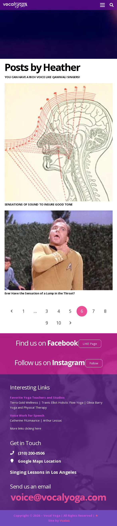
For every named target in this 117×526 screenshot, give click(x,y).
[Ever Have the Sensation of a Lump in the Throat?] (59, 213)
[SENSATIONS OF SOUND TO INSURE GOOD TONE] (59, 86)
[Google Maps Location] (14, 461)
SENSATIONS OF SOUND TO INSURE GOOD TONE (39, 204)
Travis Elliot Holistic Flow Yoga (62, 402)
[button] (111, 5)
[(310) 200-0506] (14, 453)
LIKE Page (90, 344)
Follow (93, 363)
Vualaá (65, 520)
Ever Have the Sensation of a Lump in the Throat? (40, 293)
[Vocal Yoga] (15, 5)
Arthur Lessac (52, 420)
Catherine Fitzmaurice (25, 420)
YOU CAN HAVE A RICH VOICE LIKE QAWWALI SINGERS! (42, 77)
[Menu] (102, 5)
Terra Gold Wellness (24, 402)
